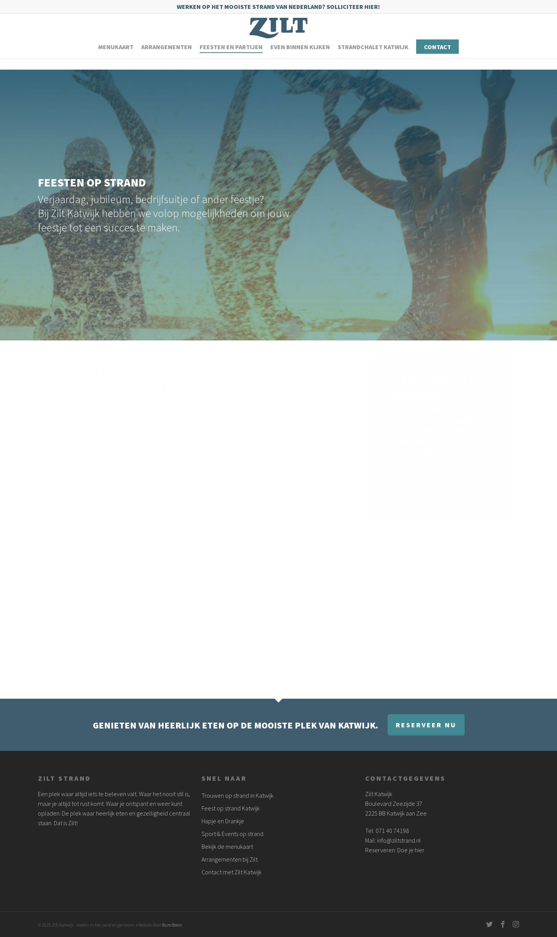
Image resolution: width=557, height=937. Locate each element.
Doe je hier (410, 850)
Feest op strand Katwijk (231, 808)
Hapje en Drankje (223, 821)
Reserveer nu (426, 724)
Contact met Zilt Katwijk (231, 872)
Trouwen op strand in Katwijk (237, 795)
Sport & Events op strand (232, 834)
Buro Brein (172, 925)
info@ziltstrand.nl (399, 840)
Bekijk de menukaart (227, 846)
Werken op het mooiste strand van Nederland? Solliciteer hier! (278, 6)
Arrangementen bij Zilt (230, 859)
